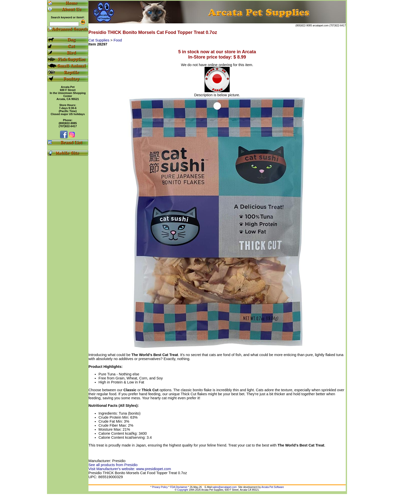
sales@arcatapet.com (224, 487)
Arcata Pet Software (273, 487)
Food (118, 40)
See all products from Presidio (113, 465)
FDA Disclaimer (178, 487)
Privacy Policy (160, 487)
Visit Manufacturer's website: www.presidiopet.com (129, 469)
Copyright (182, 489)
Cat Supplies (99, 40)
